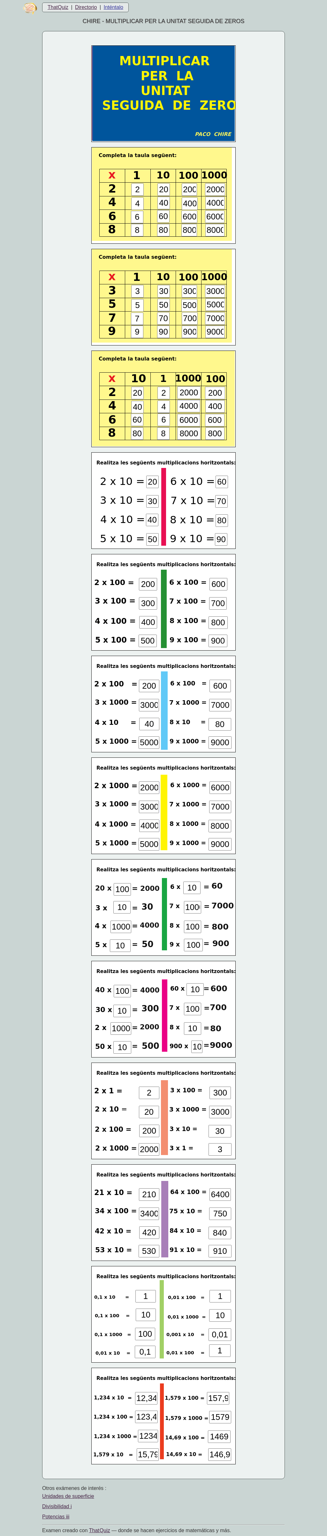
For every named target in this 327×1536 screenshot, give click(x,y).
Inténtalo (113, 7)
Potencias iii (55, 1516)
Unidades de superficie (68, 1496)
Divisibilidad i (57, 1506)
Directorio (86, 7)
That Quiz (99, 1530)
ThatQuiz (58, 7)
